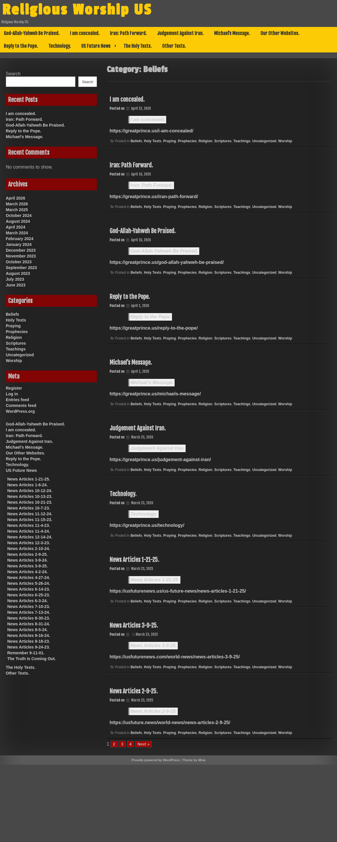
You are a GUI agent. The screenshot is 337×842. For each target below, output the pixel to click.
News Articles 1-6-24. (27, 485)
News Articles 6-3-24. (27, 600)
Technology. (59, 46)
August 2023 (18, 273)
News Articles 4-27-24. (28, 577)
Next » (143, 744)
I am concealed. (84, 33)
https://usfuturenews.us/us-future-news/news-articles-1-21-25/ (178, 591)
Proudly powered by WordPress (156, 760)
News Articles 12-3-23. (28, 542)
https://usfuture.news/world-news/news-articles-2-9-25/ (170, 722)
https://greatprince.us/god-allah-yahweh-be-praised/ (167, 262)
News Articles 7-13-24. (28, 612)
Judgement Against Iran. (180, 33)
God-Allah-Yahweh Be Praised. (31, 33)
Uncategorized (264, 141)
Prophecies (187, 141)
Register (14, 388)
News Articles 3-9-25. (134, 625)
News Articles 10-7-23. (28, 508)
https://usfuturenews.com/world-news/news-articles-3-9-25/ (175, 656)
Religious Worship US (82, 9)
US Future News (95, 46)
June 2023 (16, 285)
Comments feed (21, 405)
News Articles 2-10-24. (28, 548)
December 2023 (21, 250)
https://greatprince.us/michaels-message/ (155, 393)
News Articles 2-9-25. (133, 691)
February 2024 (19, 238)
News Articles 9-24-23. (28, 647)
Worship (285, 141)
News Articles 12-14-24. (29, 537)
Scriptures (222, 141)
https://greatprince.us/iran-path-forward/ (154, 196)
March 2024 (17, 233)
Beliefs (136, 141)
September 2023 (21, 267)
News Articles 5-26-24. (28, 583)
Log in (12, 394)
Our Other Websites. (279, 33)
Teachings (241, 141)
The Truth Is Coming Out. (31, 658)
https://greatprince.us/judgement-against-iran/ (160, 459)
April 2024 (15, 227)
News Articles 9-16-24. (28, 635)
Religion (205, 141)
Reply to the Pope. (21, 46)
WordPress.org (20, 411)
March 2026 (17, 204)
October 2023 (19, 262)
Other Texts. (174, 46)
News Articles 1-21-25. (134, 559)
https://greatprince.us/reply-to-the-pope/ (154, 328)
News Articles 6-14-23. (28, 589)
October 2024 (19, 215)
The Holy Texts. (138, 46)
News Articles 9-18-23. (28, 641)
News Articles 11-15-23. (29, 519)
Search (13, 73)
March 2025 (17, 209)
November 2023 (21, 256)
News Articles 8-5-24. (27, 629)
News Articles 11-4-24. (28, 531)
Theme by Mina (193, 760)
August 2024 (18, 221)
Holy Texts (152, 141)
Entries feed (17, 399)
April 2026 (15, 198)
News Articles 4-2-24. (27, 571)
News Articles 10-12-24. (29, 490)
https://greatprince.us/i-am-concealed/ (151, 130)
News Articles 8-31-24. (28, 624)
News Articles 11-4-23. (28, 525)
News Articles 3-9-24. (27, 560)
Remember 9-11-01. (25, 653)
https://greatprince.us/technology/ (147, 525)
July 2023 (15, 279)
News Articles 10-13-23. (29, 496)
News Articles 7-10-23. (28, 606)
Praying (169, 141)
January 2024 (19, 244)
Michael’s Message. (232, 33)
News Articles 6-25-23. (28, 595)
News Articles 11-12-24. (29, 514)
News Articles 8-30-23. (28, 618)
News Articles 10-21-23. (29, 502)
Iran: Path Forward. (128, 33)
